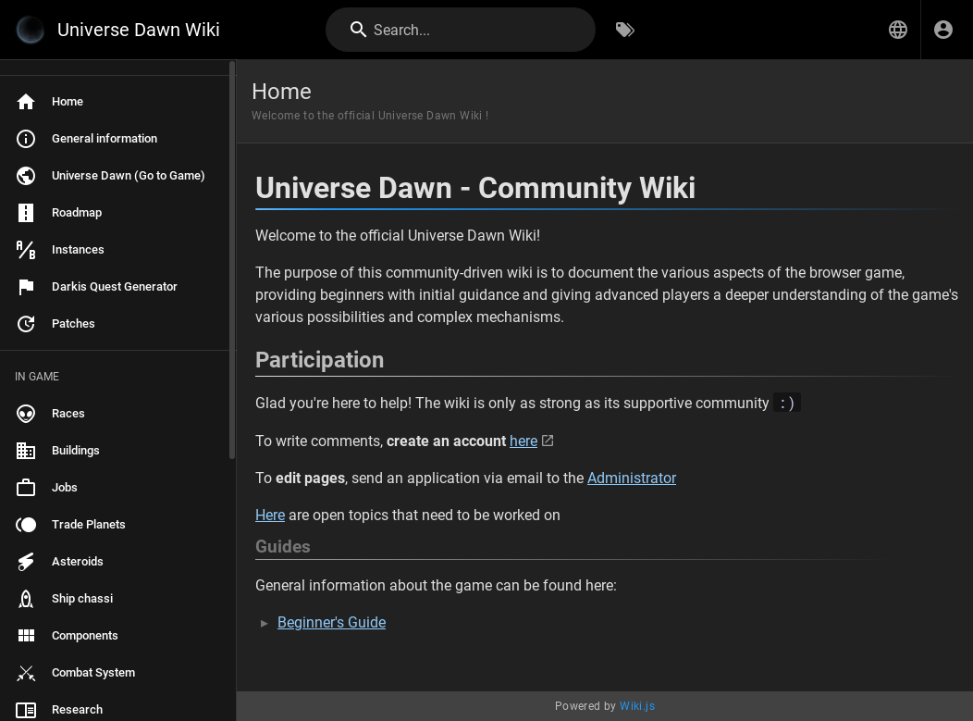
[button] (898, 29)
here (523, 441)
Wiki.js (637, 706)
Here (270, 515)
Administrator (631, 478)
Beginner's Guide (331, 622)
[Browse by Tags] (625, 29)
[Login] (943, 29)
